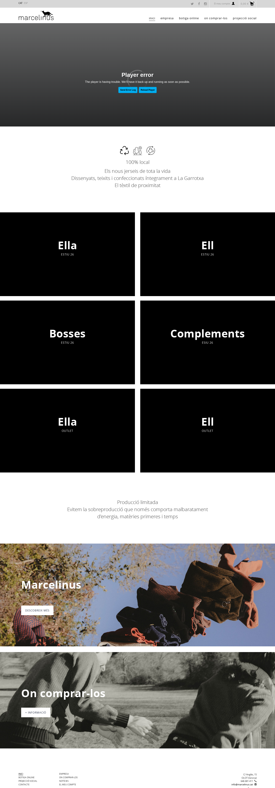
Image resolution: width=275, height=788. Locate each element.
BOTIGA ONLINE (26, 777)
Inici (20, 773)
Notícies (64, 780)
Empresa (64, 773)
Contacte (24, 784)
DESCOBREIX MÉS (37, 610)
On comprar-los (68, 777)
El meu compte (224, 3)
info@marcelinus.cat (242, 784)
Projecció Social (27, 780)
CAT (20, 3)
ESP (26, 3)
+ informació (35, 712)
